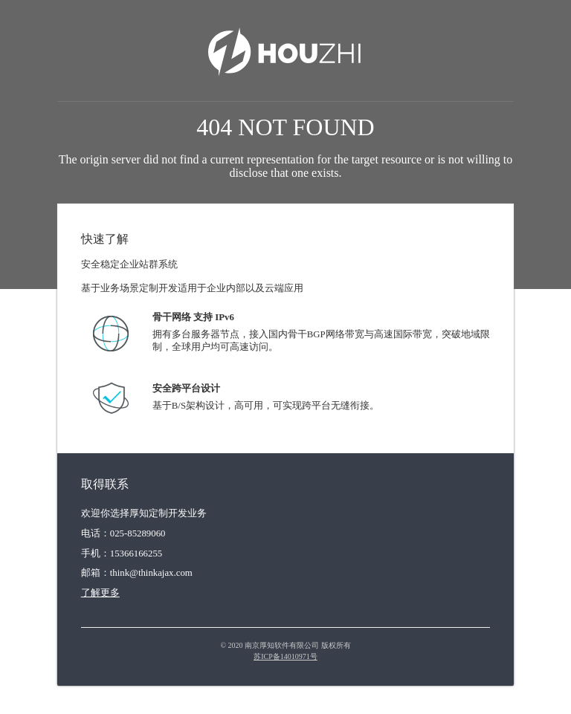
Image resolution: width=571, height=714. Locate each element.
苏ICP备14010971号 (285, 656)
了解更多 (100, 593)
